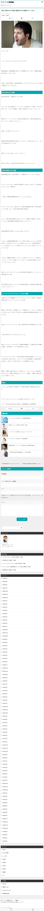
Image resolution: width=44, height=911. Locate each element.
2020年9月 (5, 793)
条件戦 (4, 868)
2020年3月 (5, 812)
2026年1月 (5, 588)
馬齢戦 (7, 15)
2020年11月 (5, 786)
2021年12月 (5, 745)
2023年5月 (5, 690)
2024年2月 (5, 661)
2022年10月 (5, 713)
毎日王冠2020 (33, 404)
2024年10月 (5, 636)
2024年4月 (5, 655)
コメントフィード (6, 890)
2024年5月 (5, 652)
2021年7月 (5, 761)
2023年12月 (5, 668)
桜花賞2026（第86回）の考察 (9, 569)
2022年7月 (5, 722)
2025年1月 (5, 626)
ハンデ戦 (5, 856)
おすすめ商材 (6, 852)
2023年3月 (5, 697)
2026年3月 (5, 581)
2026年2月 (5, 584)
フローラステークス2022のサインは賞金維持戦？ (18, 438)
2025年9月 (5, 600)
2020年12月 (5, 783)
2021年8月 (5, 757)
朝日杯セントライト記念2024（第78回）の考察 (18, 425)
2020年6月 (5, 802)
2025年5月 (5, 613)
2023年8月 (5, 680)
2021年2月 (5, 777)
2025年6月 (5, 610)
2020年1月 (5, 818)
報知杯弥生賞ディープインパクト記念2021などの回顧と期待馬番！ (22, 445)
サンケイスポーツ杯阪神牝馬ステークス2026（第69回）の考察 (16, 566)
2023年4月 (5, 693)
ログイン (5, 883)
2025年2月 (5, 623)
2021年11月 (5, 748)
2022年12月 (5, 706)
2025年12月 (5, 591)
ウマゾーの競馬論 (7, 2)
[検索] (12, 527)
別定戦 (3, 15)
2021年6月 (5, 764)
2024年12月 (5, 629)
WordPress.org (6, 893)
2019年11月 (5, 825)
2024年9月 (5, 639)
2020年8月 (5, 796)
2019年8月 (5, 834)
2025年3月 (5, 620)
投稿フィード (6, 886)
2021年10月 (5, 751)
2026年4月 (5, 578)
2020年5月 (5, 805)
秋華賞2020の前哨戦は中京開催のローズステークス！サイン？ (33, 463)
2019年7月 (5, 837)
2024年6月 (5, 648)
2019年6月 (5, 841)
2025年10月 (5, 597)
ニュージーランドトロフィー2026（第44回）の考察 (14, 563)
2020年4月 (5, 809)
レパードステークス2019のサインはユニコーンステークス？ (20, 431)
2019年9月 (5, 831)
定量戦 (4, 862)
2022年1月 (5, 741)
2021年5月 (5, 767)
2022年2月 (5, 738)
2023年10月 (5, 674)
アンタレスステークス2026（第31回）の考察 (13, 557)
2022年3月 (5, 735)
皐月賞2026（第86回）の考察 (9, 560)
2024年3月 (5, 658)
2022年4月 (5, 732)
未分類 (4, 865)
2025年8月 (5, 604)
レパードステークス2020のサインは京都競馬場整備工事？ (20, 418)
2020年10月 (5, 789)
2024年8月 (5, 642)
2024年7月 (5, 645)
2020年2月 (5, 815)
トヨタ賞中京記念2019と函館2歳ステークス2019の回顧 (20, 452)
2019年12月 (5, 821)
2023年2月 (5, 700)
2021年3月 (5, 773)
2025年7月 (5, 607)
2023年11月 (5, 671)
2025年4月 (5, 616)
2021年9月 (5, 754)
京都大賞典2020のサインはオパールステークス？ (11, 463)
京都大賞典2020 (25, 404)
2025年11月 (5, 594)
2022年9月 (5, 716)
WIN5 (4, 849)
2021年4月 (5, 770)
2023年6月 (5, 687)
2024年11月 (5, 632)
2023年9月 (5, 677)
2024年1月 (5, 664)
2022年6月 (5, 725)
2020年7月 (5, 799)
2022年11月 (5, 709)
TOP (7, 900)
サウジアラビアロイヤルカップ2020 (13, 404)
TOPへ (33, 909)
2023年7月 (5, 684)
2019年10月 (5, 828)
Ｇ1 (3, 875)
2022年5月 (5, 729)
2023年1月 (5, 703)
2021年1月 (5, 780)
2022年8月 (5, 719)
